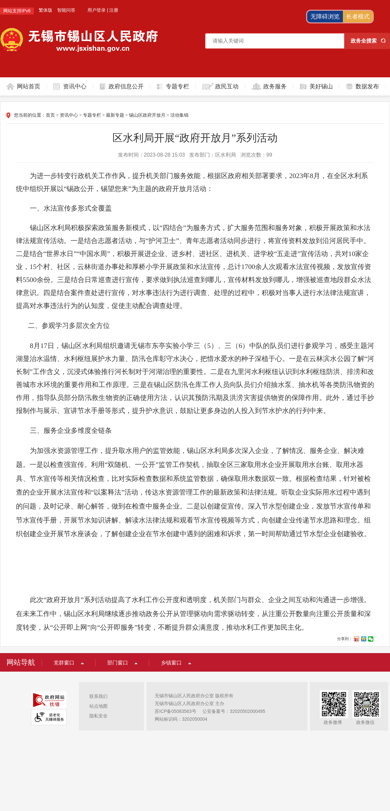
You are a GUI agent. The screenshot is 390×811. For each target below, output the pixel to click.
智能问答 (66, 10)
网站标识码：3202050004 (181, 719)
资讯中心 (74, 86)
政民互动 (227, 86)
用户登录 (96, 10)
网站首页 (28, 86)
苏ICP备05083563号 (175, 711)
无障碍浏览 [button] (325, 16)
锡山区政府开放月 (147, 115)
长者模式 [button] (358, 16)
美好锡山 (321, 86)
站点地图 (98, 706)
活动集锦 (179, 115)
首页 (50, 115)
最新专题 (115, 115)
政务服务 (275, 86)
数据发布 (367, 86)
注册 (113, 10)
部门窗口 (117, 662)
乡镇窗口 (171, 662)
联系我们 (98, 696)
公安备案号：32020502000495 (233, 711)
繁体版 (45, 10)
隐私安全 (98, 715)
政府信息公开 (126, 86)
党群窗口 (64, 662)
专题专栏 (177, 86)
